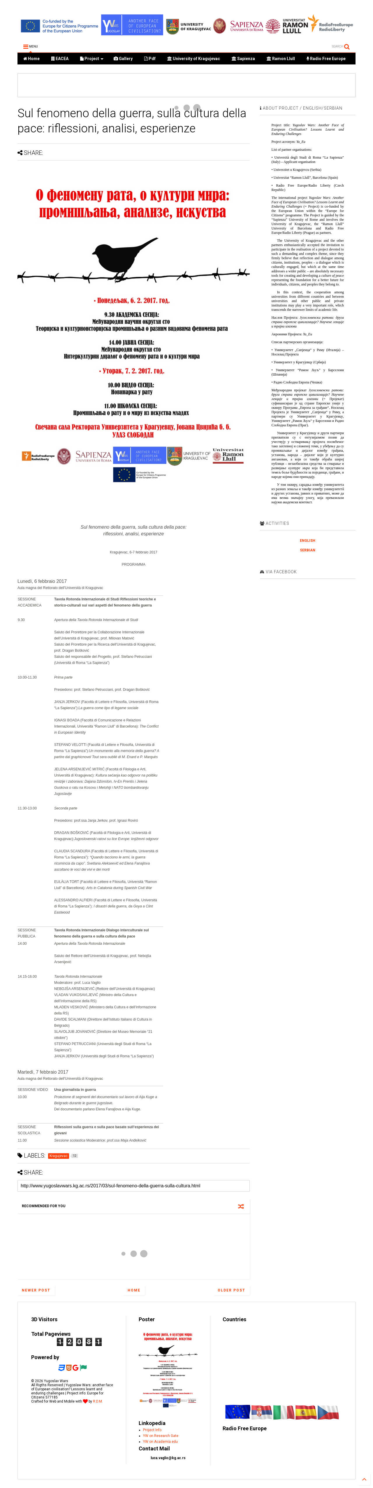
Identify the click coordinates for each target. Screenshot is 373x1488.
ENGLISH (307, 541)
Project (91, 58)
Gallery (123, 58)
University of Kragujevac (193, 58)
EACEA (59, 58)
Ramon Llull (281, 58)
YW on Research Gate (160, 1436)
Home (31, 58)
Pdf (150, 58)
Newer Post (36, 1290)
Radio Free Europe (326, 58)
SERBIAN (307, 550)
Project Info (152, 1430)
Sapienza (243, 58)
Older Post (231, 1290)
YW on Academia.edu (160, 1442)
